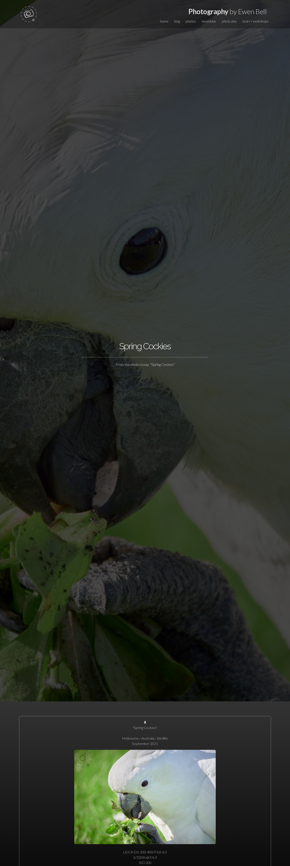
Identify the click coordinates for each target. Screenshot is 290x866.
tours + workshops (255, 21)
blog (177, 21)
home (164, 21)
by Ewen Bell (228, 11)
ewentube (209, 21)
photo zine (229, 21)
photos (191, 21)
